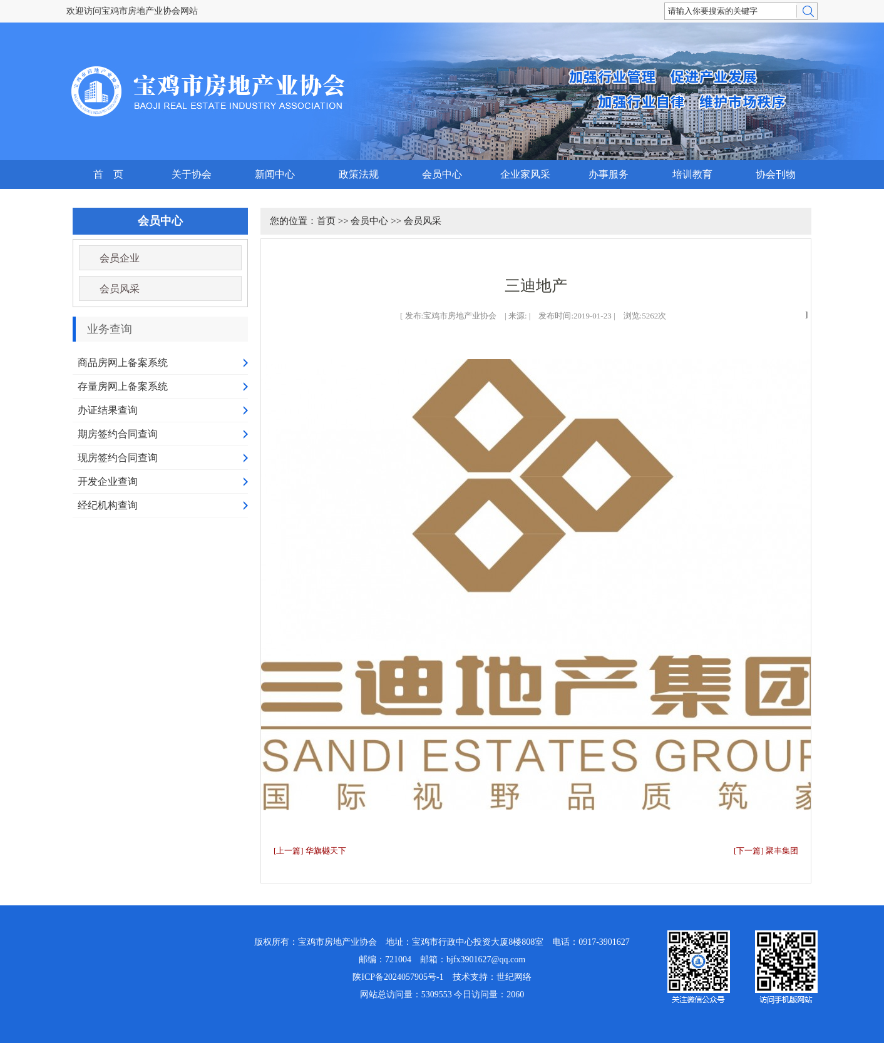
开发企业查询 (108, 481)
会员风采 (120, 288)
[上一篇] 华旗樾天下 (310, 850)
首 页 (108, 174)
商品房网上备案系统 (123, 362)
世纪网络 (514, 977)
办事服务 (608, 174)
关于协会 (192, 174)
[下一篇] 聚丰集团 (766, 850)
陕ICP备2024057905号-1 (397, 977)
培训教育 (692, 174)
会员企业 (120, 258)
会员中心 (442, 174)
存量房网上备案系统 (123, 386)
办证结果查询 (108, 410)
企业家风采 (525, 174)
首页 (326, 221)
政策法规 (359, 174)
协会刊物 (776, 174)
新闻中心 (275, 174)
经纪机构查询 (108, 505)
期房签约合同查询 (118, 434)
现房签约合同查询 (118, 457)
